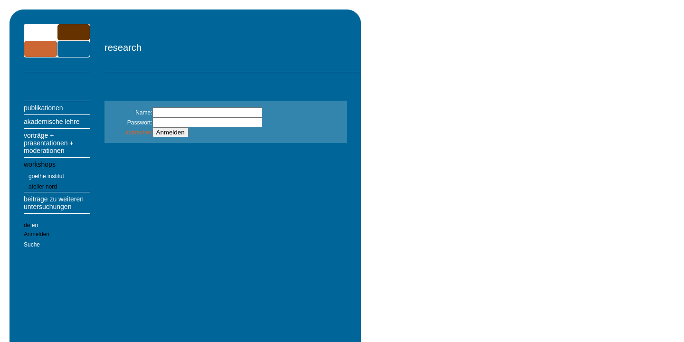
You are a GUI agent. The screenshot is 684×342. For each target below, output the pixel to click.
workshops (40, 164)
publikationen (43, 108)
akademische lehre (52, 121)
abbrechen (138, 132)
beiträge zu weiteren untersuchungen (54, 202)
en (35, 225)
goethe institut (46, 176)
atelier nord (42, 186)
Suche (32, 244)
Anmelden (36, 234)
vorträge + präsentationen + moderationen (49, 143)
